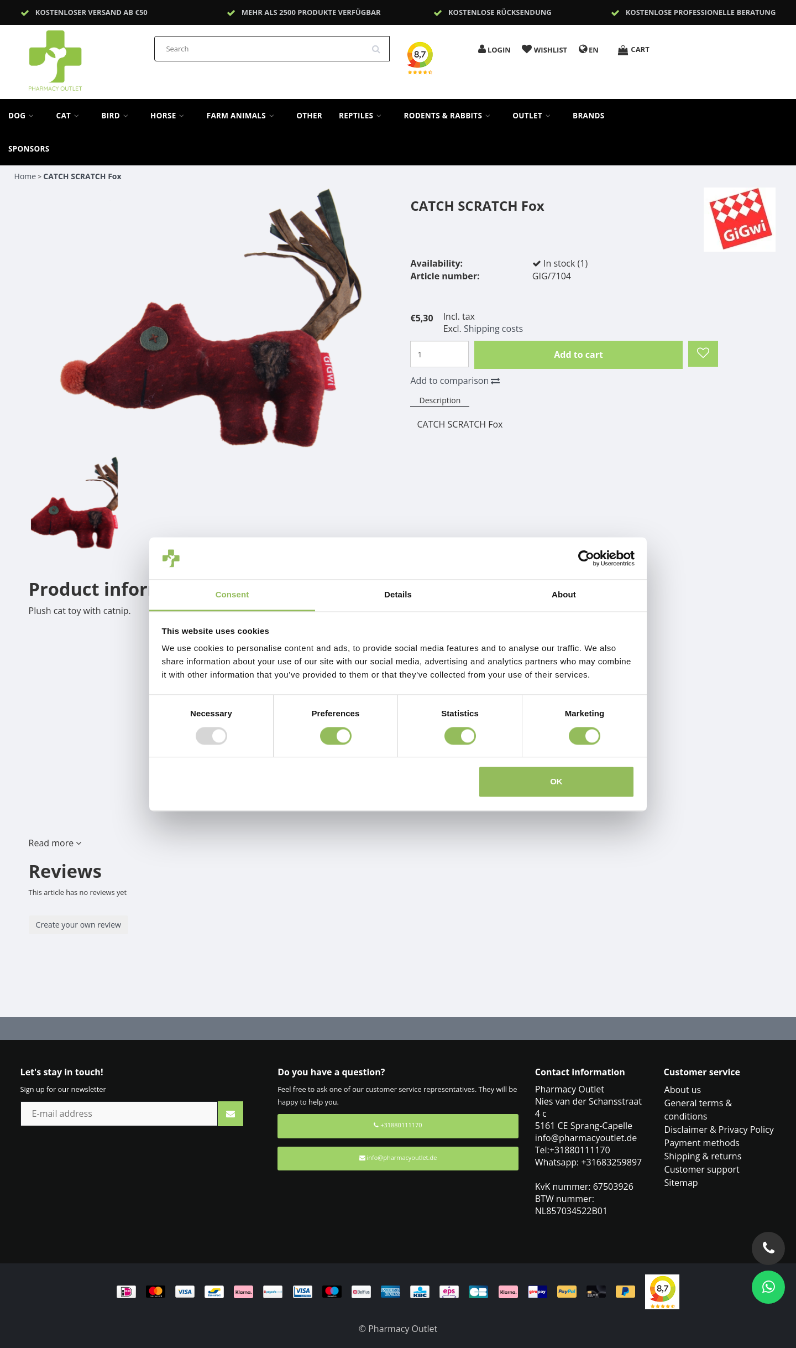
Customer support (702, 1169)
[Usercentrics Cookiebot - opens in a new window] (586, 558)
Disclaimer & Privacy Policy (719, 1129)
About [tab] (564, 595)
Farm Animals (243, 116)
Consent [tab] (232, 595)
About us (682, 1090)
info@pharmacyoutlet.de (398, 1157)
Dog (24, 116)
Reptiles (363, 116)
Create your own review (78, 924)
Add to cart (578, 354)
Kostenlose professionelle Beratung (701, 12)
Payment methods (702, 1143)
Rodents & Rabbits (450, 116)
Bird (117, 116)
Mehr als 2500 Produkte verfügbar (311, 12)
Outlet (534, 116)
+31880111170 (398, 1125)
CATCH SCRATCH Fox (82, 176)
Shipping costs (493, 328)
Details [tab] (398, 595)
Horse (170, 116)
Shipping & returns (703, 1156)
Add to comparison (455, 380)
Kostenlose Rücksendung (500, 12)
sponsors (29, 149)
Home (25, 176)
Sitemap (681, 1183)
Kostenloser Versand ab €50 (91, 12)
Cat (70, 116)
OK (556, 782)
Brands (589, 116)
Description (439, 400)
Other (309, 116)
